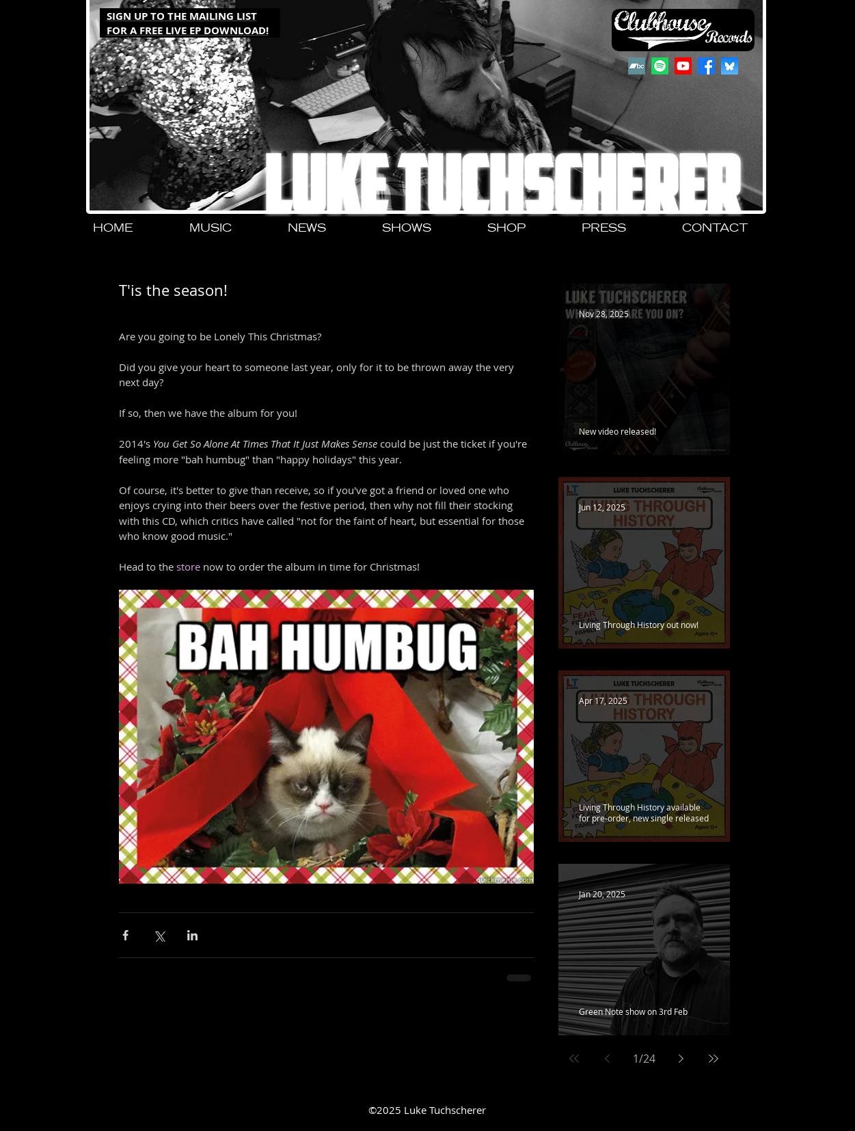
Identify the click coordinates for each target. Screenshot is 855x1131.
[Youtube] (683, 65)
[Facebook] (706, 65)
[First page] (574, 1058)
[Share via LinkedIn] (192, 935)
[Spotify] (659, 65)
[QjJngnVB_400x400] (729, 65)
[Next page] (680, 1058)
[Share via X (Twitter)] (158, 935)
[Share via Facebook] (125, 935)
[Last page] (713, 1058)
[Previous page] (607, 1058)
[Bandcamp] (636, 65)
